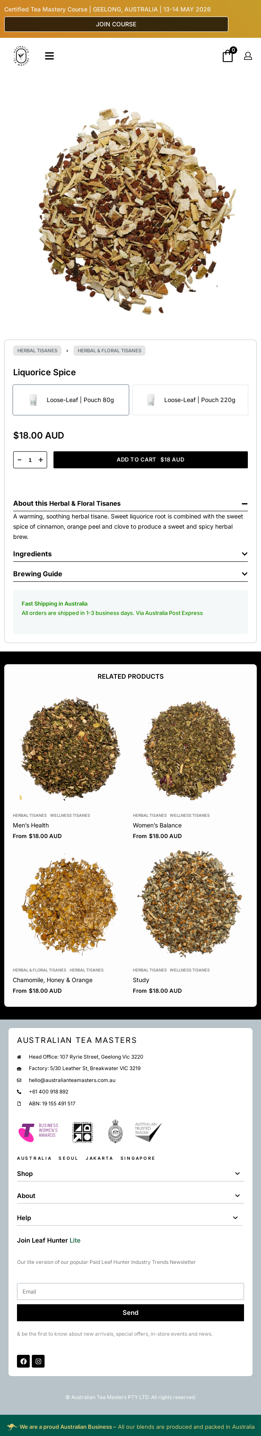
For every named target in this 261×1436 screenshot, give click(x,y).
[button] (130, 501)
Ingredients (32, 553)
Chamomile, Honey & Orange (53, 979)
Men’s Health (31, 825)
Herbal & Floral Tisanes (109, 351)
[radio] (71, 400)
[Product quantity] (30, 459)
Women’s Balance (157, 825)
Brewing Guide (37, 573)
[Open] (49, 56)
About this (31, 503)
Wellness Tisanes (70, 815)
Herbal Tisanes (37, 351)
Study (141, 979)
